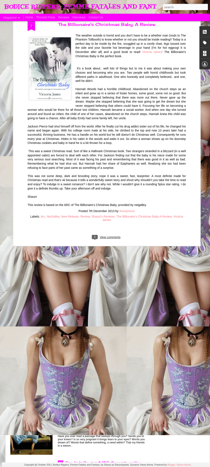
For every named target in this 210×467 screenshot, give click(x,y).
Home (29, 17)
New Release (70, 166)
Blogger (171, 464)
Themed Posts (45, 17)
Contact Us (95, 17)
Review (85, 166)
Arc (43, 166)
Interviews (78, 17)
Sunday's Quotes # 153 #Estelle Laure (101, 367)
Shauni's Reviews (103, 166)
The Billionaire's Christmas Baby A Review (144, 166)
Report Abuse (184, 464)
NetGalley (53, 166)
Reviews (63, 17)
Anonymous (127, 161)
